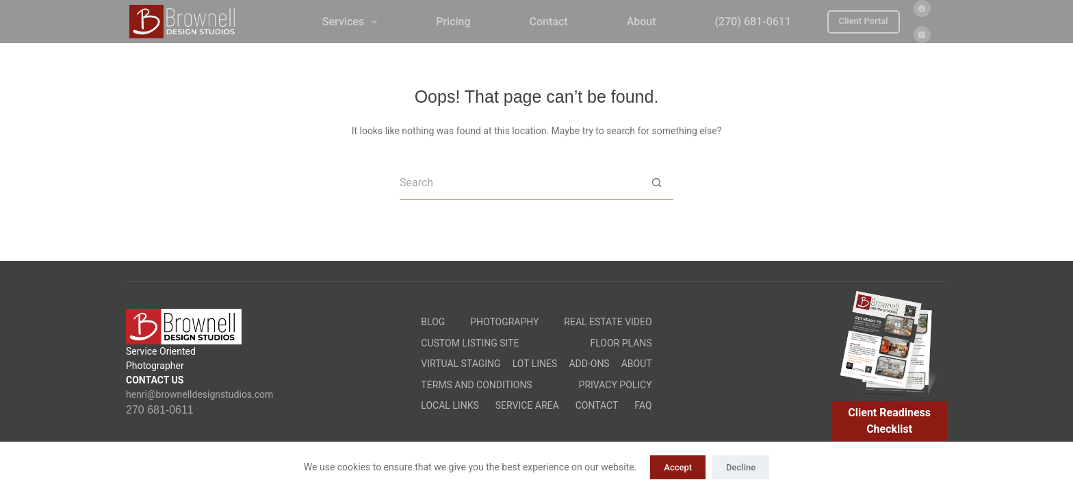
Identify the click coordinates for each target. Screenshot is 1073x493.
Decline (740, 467)
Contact (549, 21)
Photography (504, 321)
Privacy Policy (615, 384)
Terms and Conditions (476, 384)
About (641, 21)
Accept (678, 467)
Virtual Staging (460, 363)
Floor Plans (621, 343)
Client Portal (863, 21)
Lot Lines (535, 363)
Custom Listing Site (470, 343)
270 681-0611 (160, 410)
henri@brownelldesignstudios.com (199, 394)
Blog (433, 321)
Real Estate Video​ (607, 321)
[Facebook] (922, 8)
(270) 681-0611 (753, 21)
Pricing (453, 21)
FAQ (642, 405)
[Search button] (656, 183)
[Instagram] (922, 34)
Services (352, 22)
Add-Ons (589, 363)
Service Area (527, 405)
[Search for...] (519, 183)
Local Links (449, 405)
